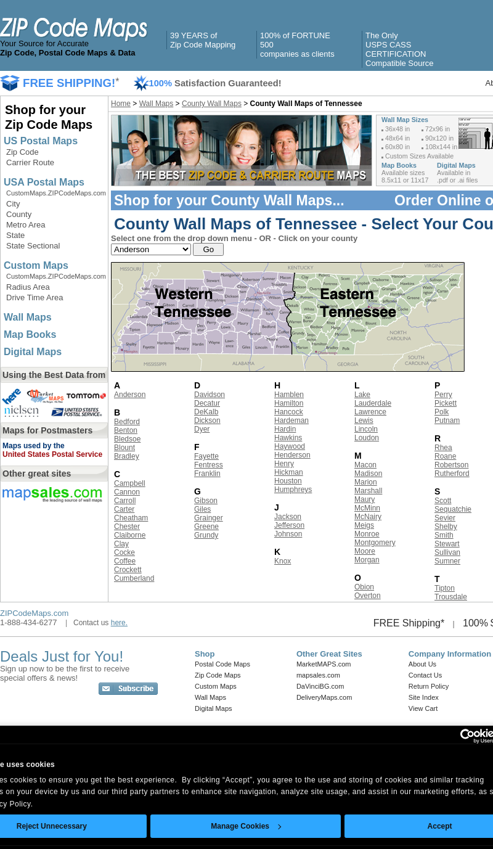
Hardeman (291, 420)
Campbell (129, 483)
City (13, 203)
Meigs (364, 525)
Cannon (127, 492)
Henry (284, 463)
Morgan (367, 560)
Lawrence (370, 412)
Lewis (363, 420)
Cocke (124, 552)
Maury (364, 499)
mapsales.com (318, 675)
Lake (362, 394)
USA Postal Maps (44, 182)
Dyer (202, 429)
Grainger (208, 518)
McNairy (367, 516)
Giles (202, 509)
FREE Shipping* (409, 623)
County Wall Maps (212, 103)
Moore (364, 551)
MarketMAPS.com (323, 664)
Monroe (367, 534)
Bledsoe (127, 439)
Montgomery (375, 542)
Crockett (128, 569)
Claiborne (129, 535)
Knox (282, 561)
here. (119, 622)
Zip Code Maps (218, 675)
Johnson (288, 534)
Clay (121, 543)
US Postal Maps (41, 141)
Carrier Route (30, 162)
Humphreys (293, 489)
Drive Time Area (34, 297)
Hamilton (288, 403)
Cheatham (131, 518)
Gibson (206, 500)
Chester (127, 526)
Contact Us (425, 675)
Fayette (206, 456)
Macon (365, 465)
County (18, 214)
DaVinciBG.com (320, 686)
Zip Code (22, 152)
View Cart (423, 708)
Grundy (206, 535)
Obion (364, 587)
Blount (124, 447)
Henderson (292, 455)
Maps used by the (33, 445)
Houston (288, 481)
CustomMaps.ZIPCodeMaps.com (56, 193)
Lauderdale (372, 403)
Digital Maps (33, 352)
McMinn (367, 508)
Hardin (285, 429)
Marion (365, 482)
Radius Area (28, 287)
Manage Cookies (246, 826)
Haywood (289, 446)
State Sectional (33, 245)
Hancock (288, 412)
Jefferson (289, 525)
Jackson (287, 516)
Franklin (207, 473)
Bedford (127, 421)
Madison (368, 473)
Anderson (129, 394)
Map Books (30, 334)
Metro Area (26, 224)
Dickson (207, 420)
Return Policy (429, 686)
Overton (367, 595)
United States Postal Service (52, 454)
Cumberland (134, 578)
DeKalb (206, 412)
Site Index (424, 697)
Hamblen (289, 394)
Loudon (366, 437)
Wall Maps (28, 317)
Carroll (125, 500)
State (15, 235)
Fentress (208, 465)
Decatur (207, 403)
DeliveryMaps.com (324, 697)
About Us (422, 664)
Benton (125, 430)
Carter (124, 509)
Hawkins (288, 437)
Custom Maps (36, 265)
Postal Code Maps (222, 664)
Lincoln (366, 429)
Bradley (126, 456)
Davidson (209, 394)
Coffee (125, 561)
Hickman (288, 472)
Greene (206, 526)
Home (121, 103)
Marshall (368, 490)
